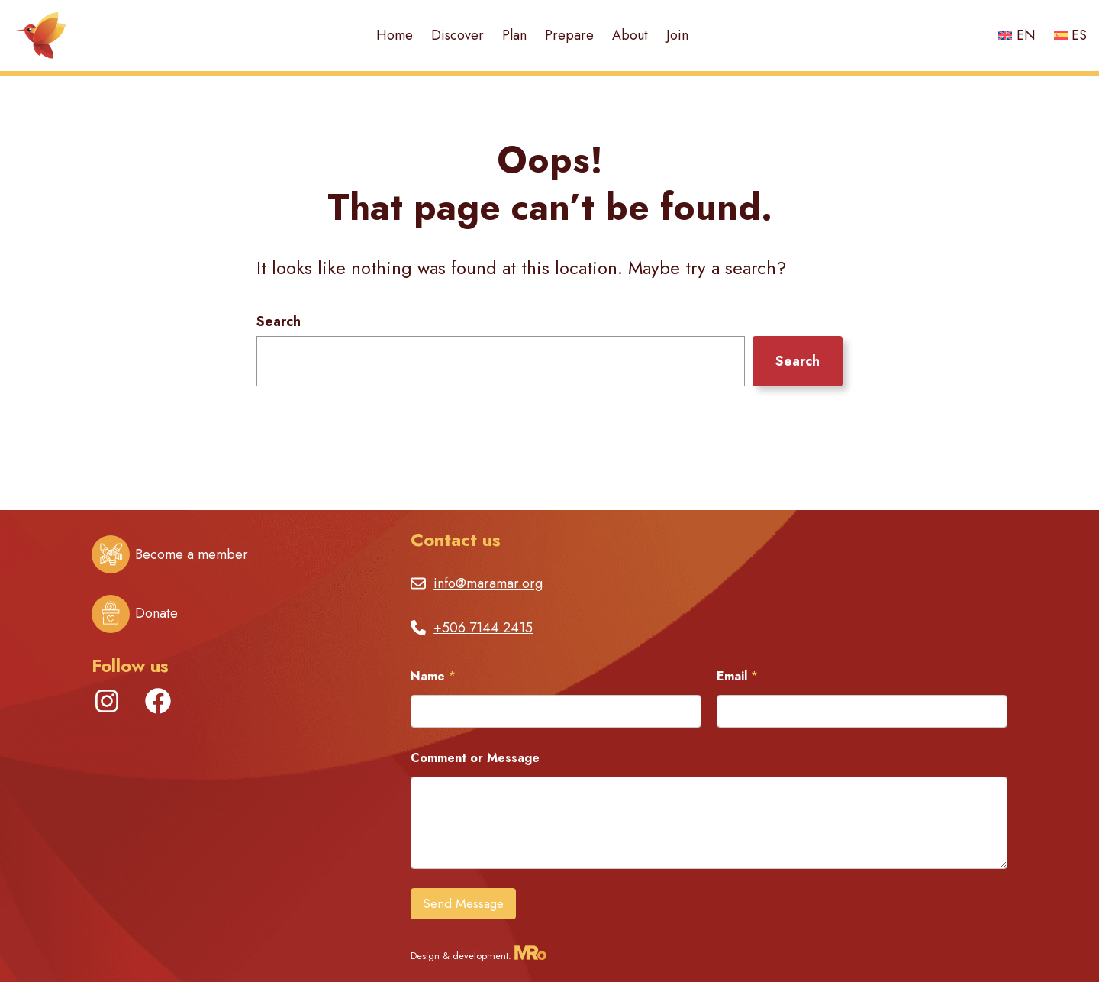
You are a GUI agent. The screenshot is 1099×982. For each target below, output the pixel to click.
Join (677, 35)
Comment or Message (475, 758)
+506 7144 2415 (483, 628)
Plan (514, 35)
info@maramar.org (488, 583)
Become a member (191, 554)
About (630, 35)
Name (433, 676)
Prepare (569, 35)
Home (394, 35)
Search (278, 321)
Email (737, 676)
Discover (457, 35)
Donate (156, 613)
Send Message (463, 903)
